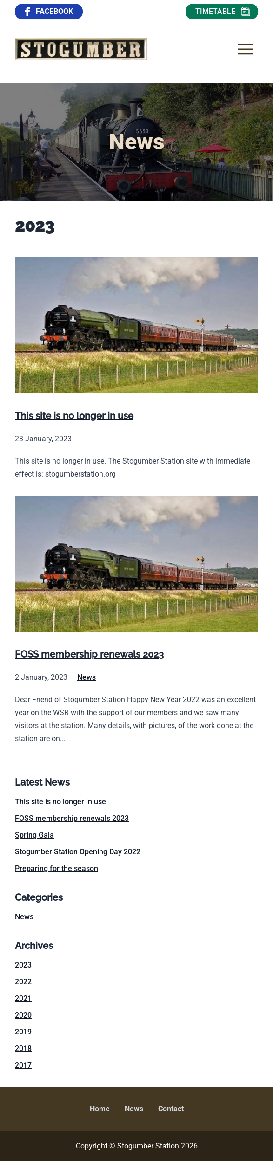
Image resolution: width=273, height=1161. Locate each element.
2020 (23, 1015)
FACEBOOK (48, 11)
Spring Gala (34, 835)
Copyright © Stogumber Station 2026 (137, 1146)
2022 (23, 981)
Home (100, 1108)
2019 (23, 1031)
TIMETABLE (222, 11)
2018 (23, 1048)
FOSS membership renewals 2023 (72, 818)
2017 (23, 1065)
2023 (23, 965)
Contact (171, 1108)
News (86, 677)
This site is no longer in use (60, 801)
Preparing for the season (56, 868)
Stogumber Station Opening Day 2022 (77, 851)
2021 (23, 998)
